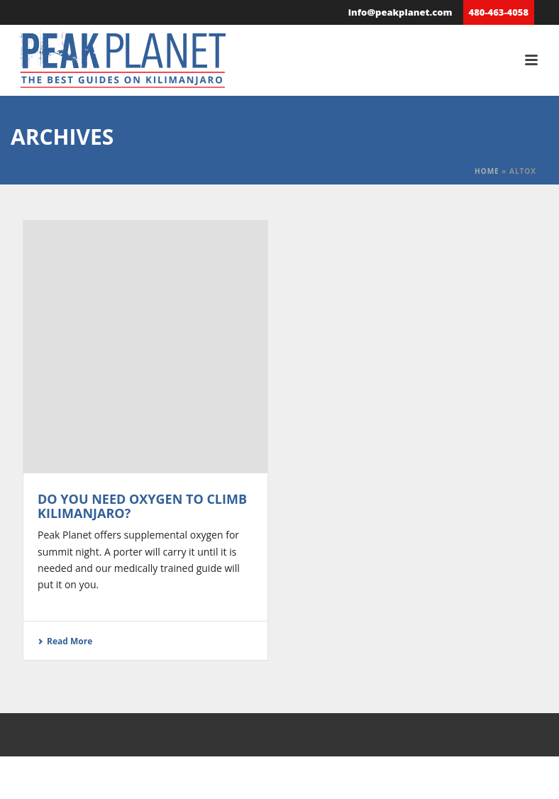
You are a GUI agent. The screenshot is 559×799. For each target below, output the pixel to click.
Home (487, 171)
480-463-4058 (498, 12)
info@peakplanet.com (400, 12)
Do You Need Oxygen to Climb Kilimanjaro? (142, 506)
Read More (65, 641)
